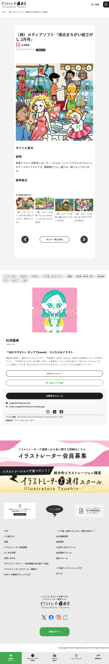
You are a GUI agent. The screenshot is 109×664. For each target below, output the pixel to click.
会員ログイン (54, 631)
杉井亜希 (25, 44)
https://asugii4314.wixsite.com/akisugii (25, 406)
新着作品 (98, 657)
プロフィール (54, 373)
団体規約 (60, 541)
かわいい (15, 280)
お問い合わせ (10, 558)
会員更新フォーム (64, 552)
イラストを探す (54, 657)
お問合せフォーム (54, 395)
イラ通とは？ (10, 536)
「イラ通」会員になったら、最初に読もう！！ (76, 531)
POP (5, 280)
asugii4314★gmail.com (18, 403)
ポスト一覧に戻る (54, 239)
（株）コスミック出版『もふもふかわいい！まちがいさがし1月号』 (44, 210)
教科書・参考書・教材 (84, 276)
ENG (97, 4)
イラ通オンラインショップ (69, 568)
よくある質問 (10, 552)
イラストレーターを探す (33, 657)
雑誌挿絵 (101, 276)
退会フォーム (62, 558)
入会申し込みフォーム (65, 547)
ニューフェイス (76, 657)
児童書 (69, 276)
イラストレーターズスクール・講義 (20, 569)
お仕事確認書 (62, 536)
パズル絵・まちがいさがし (52, 276)
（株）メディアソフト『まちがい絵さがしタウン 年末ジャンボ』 (25, 210)
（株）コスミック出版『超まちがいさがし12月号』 (64, 210)
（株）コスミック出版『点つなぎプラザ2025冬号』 (84, 210)
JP (92, 4)
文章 (24, 280)
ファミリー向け (10, 276)
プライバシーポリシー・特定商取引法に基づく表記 (26, 563)
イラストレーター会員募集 (15, 547)
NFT (59, 573)
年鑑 (6, 541)
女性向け (23, 276)
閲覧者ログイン (11, 657)
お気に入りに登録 (54, 382)
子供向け (34, 276)
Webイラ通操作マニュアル (17, 574)
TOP (6, 531)
